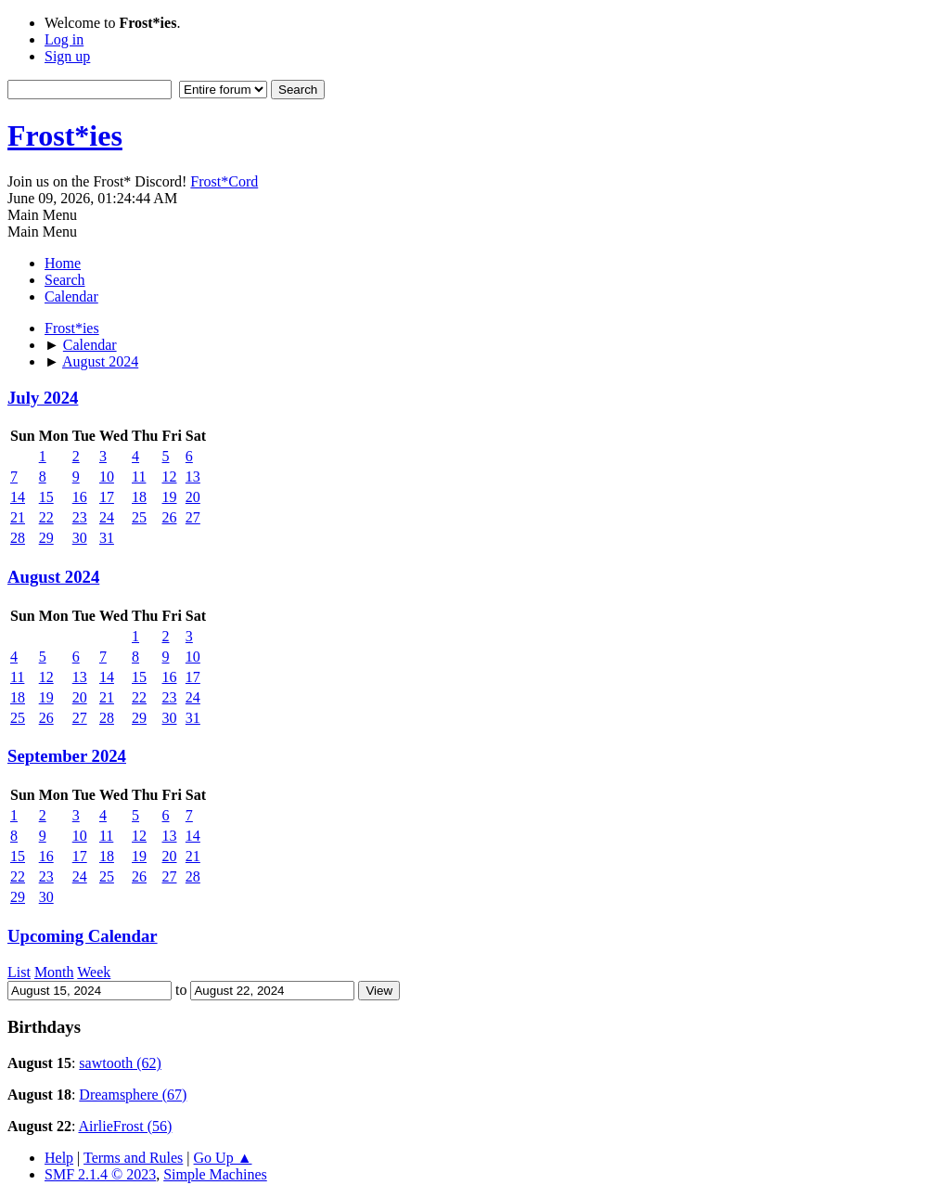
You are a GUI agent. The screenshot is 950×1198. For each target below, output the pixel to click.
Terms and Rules (133, 1158)
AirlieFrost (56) (125, 1126)
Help (59, 1158)
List (19, 972)
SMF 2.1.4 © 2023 (100, 1174)
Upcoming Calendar (82, 936)
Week (93, 972)
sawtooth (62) (119, 1063)
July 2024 (42, 397)
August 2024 (53, 576)
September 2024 (66, 756)
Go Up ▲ (223, 1158)
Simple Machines (215, 1174)
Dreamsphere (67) (132, 1094)
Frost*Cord (224, 181)
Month (54, 972)
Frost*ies (64, 135)
